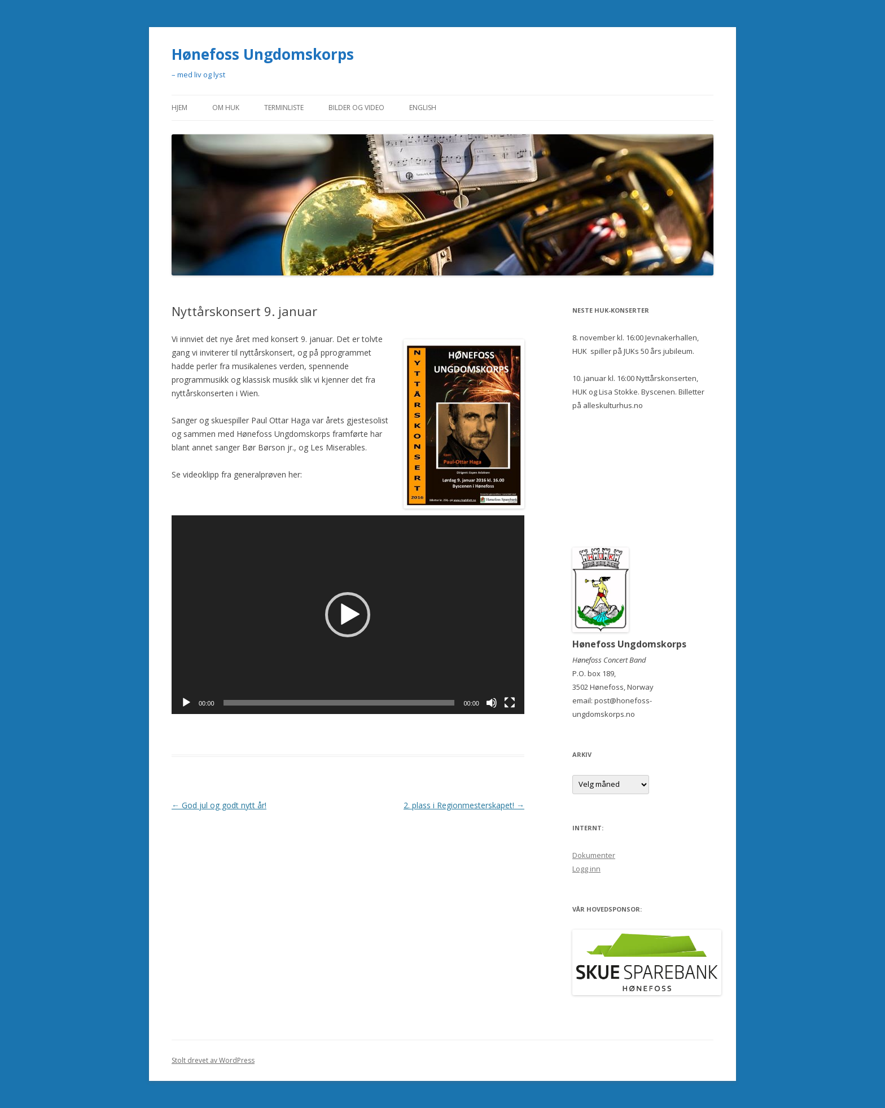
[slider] (339, 703)
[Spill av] (186, 702)
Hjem (179, 107)
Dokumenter (593, 855)
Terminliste (284, 107)
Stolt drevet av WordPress (213, 1060)
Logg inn (586, 869)
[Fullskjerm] (509, 702)
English (422, 107)
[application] (348, 614)
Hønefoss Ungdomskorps (263, 54)
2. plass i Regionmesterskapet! (464, 805)
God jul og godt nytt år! (219, 805)
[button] (347, 614)
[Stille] (491, 702)
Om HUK (225, 107)
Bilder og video (356, 107)
